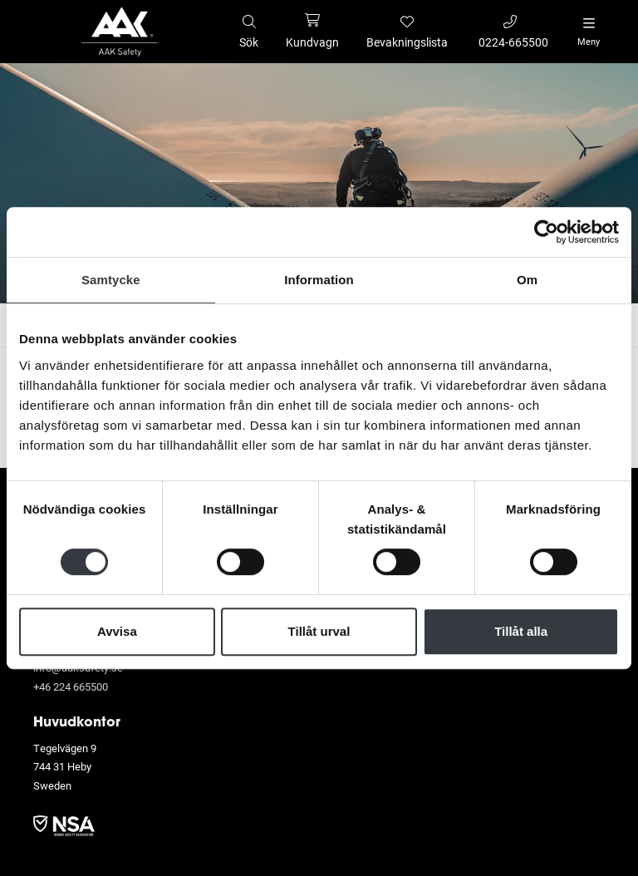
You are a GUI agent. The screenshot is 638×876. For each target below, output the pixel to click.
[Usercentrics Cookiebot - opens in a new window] (546, 231)
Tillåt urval (319, 631)
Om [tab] (527, 280)
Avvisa (117, 631)
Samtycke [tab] (110, 280)
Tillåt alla (520, 631)
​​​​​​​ (64, 824)
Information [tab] (319, 280)
